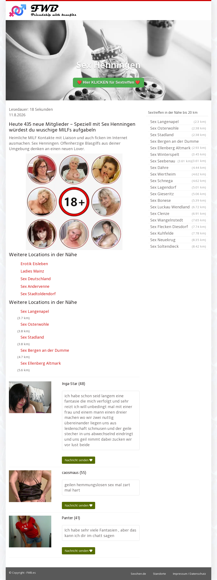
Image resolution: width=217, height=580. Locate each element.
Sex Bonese (178, 200)
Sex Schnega (178, 180)
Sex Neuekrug (178, 240)
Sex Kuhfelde (178, 233)
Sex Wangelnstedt (178, 220)
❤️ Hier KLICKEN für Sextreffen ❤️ (108, 82)
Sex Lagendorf (178, 187)
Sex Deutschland (36, 278)
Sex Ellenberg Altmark (41, 363)
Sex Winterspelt (178, 155)
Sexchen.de (138, 574)
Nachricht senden (78, 460)
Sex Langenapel (35, 311)
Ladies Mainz (32, 271)
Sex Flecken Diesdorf (178, 226)
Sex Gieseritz (178, 194)
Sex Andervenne (35, 286)
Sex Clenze (178, 213)
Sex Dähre (178, 167)
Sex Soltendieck (178, 246)
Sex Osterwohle (35, 324)
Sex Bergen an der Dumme (45, 350)
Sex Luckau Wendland (178, 207)
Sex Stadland (32, 337)
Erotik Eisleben (34, 263)
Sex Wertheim (178, 174)
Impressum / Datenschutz (189, 574)
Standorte (159, 574)
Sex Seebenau (171, 161)
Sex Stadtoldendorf (38, 293)
